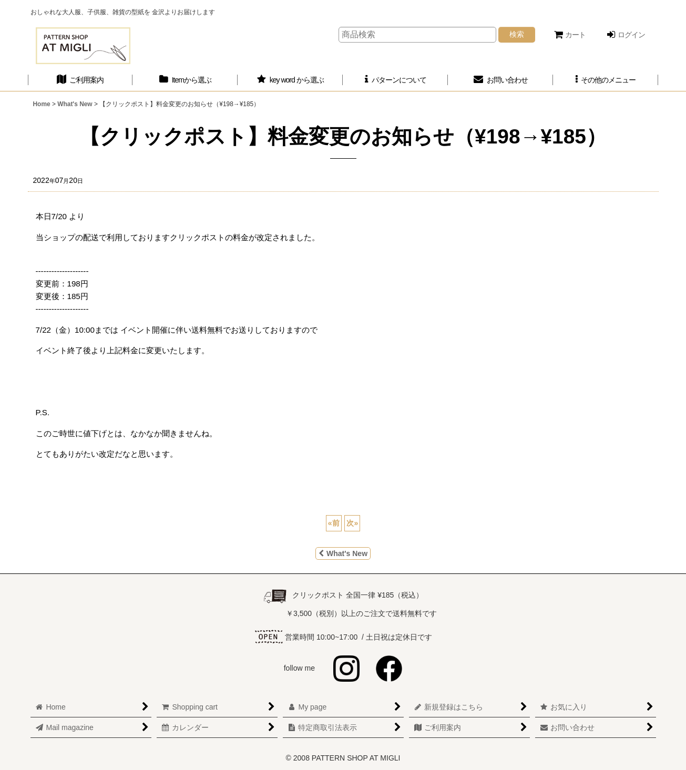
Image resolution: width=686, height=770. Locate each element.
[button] (605, 80)
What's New (343, 553)
